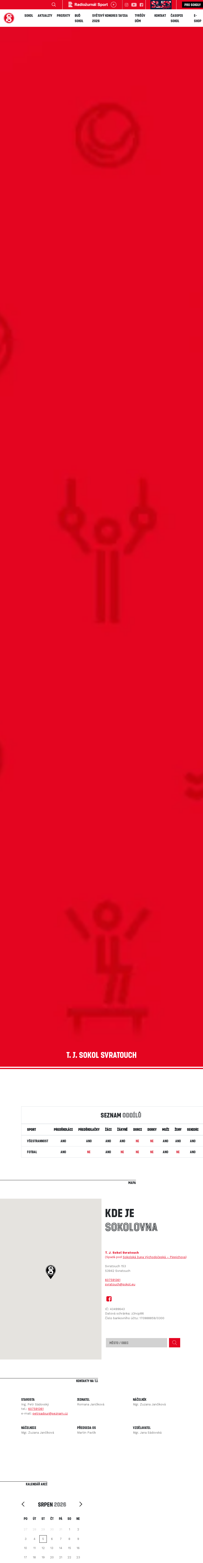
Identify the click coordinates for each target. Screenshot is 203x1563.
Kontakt (160, 15)
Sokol (28, 15)
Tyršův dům (140, 18)
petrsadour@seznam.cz (50, 1413)
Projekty (63, 15)
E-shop (197, 18)
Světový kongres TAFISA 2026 (110, 18)
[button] (50, 1272)
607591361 (112, 1280)
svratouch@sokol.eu (120, 1284)
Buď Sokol (79, 18)
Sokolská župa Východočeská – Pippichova (154, 1257)
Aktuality (45, 15)
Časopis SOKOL (177, 18)
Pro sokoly (192, 5)
